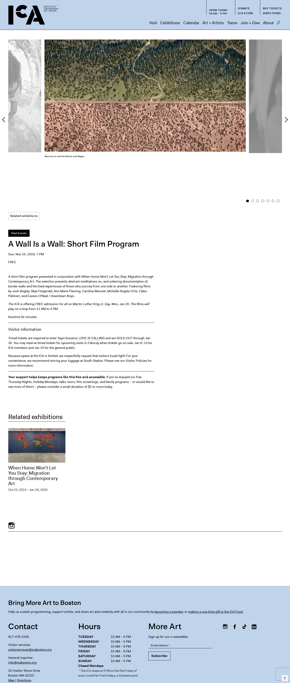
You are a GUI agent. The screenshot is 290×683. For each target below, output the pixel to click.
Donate (244, 8)
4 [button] (262, 166)
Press (207, 661)
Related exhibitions (24, 180)
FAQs (220, 661)
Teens (232, 22)
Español (189, 669)
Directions (272, 13)
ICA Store (245, 13)
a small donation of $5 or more (82, 351)
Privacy (255, 661)
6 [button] (273, 166)
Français (202, 669)
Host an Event (187, 661)
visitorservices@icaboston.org (30, 614)
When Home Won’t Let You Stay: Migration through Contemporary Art (33, 440)
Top (284, 677)
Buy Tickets (272, 8)
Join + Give (250, 22)
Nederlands (231, 669)
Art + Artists (213, 22)
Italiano (246, 669)
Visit (153, 22)
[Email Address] (180, 610)
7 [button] (278, 166)
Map (11, 645)
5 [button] (267, 166)
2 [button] (252, 166)
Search (278, 24)
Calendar (191, 22)
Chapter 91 (237, 661)
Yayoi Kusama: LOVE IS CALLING (81, 303)
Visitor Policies (136, 325)
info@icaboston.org (22, 627)
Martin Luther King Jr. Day (91, 269)
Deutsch (216, 669)
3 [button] (257, 166)
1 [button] (247, 166)
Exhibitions (170, 22)
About (268, 22)
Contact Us (273, 661)
